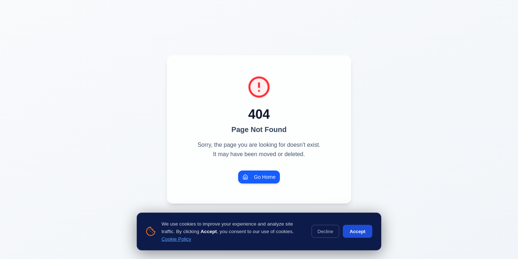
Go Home (259, 177)
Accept (357, 231)
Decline (325, 231)
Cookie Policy (176, 239)
